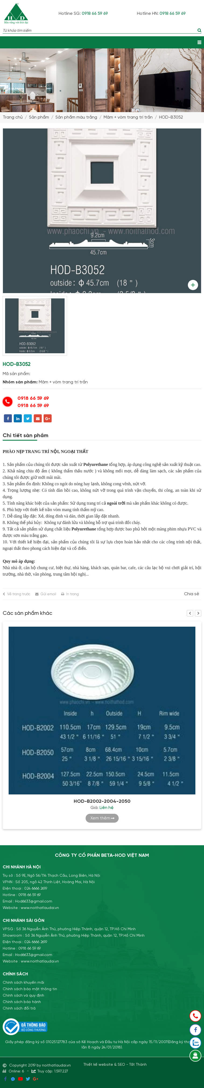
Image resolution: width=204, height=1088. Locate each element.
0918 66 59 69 (95, 14)
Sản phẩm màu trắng (76, 117)
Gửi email (48, 594)
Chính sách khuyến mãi (23, 982)
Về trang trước (18, 594)
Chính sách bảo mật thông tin (30, 989)
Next (198, 613)
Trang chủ (13, 117)
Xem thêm (100, 818)
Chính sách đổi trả (19, 1008)
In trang (72, 594)
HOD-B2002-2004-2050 (102, 801)
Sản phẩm (39, 117)
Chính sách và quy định (23, 995)
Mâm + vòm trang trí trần (128, 117)
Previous (190, 613)
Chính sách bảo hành (22, 1002)
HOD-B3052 (171, 117)
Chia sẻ (191, 594)
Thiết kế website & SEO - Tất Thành (115, 1064)
